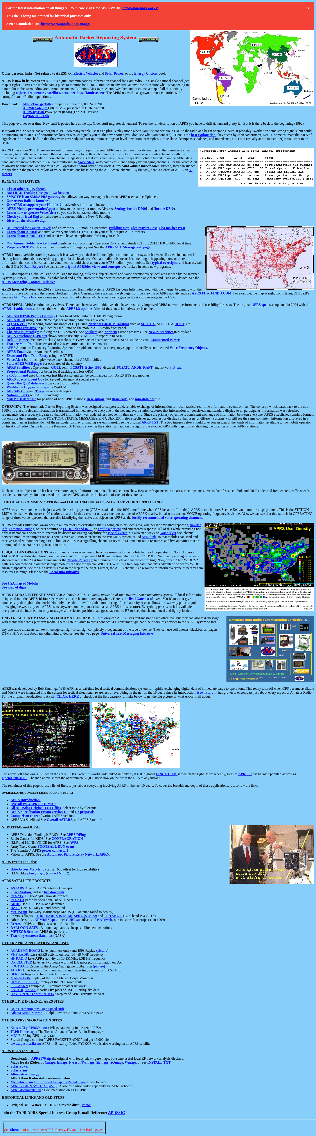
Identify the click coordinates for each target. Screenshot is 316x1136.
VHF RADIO (20, 954)
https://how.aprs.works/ (140, 8)
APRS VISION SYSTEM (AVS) (34, 1086)
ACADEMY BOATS (25, 950)
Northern (110, 332)
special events (117, 533)
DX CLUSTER (21, 962)
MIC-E (15, 1035)
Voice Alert (168, 533)
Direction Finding (21, 529)
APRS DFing (76, 834)
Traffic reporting (109, 529)
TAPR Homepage (23, 1032)
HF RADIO (19, 958)
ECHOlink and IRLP (77, 529)
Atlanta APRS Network (27, 1013)
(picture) (102, 950)
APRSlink (149, 537)
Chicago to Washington (38, 193)
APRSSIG (116, 1113)
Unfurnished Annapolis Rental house (60, 1082)
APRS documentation (26, 1090)
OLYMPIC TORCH (25, 982)
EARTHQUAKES (23, 990)
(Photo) (86, 1105)
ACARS (17, 970)
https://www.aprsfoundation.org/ (65, 24)
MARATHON (21, 978)
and (101, 73)
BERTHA (17, 974)
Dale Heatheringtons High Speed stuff (37, 1009)
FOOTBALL (20, 966)
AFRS (11, 348)
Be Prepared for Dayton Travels (29, 228)
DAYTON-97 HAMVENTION (32, 994)
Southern (91, 332)
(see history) (206, 692)
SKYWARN (19, 986)
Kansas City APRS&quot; (29, 1028)
